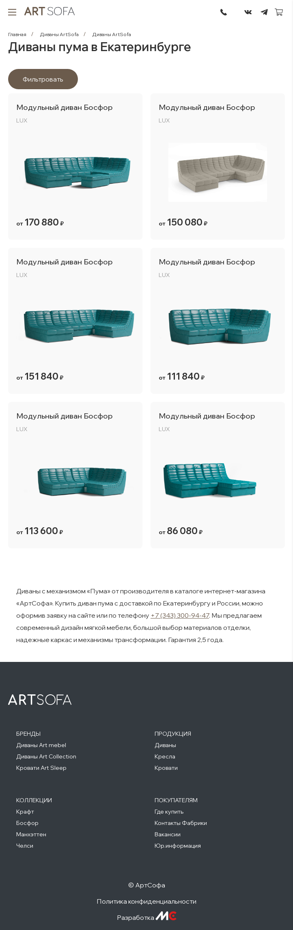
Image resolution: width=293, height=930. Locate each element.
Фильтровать (43, 79)
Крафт (25, 811)
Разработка (147, 917)
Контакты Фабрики (181, 823)
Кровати (166, 767)
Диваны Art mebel (41, 745)
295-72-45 (223, 12)
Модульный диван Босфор (64, 107)
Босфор (27, 823)
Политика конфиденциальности (146, 901)
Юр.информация (178, 845)
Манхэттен (31, 834)
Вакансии (168, 834)
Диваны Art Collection (46, 756)
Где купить (169, 811)
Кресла (165, 756)
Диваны (165, 745)
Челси (24, 845)
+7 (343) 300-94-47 (180, 615)
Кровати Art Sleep (41, 767)
